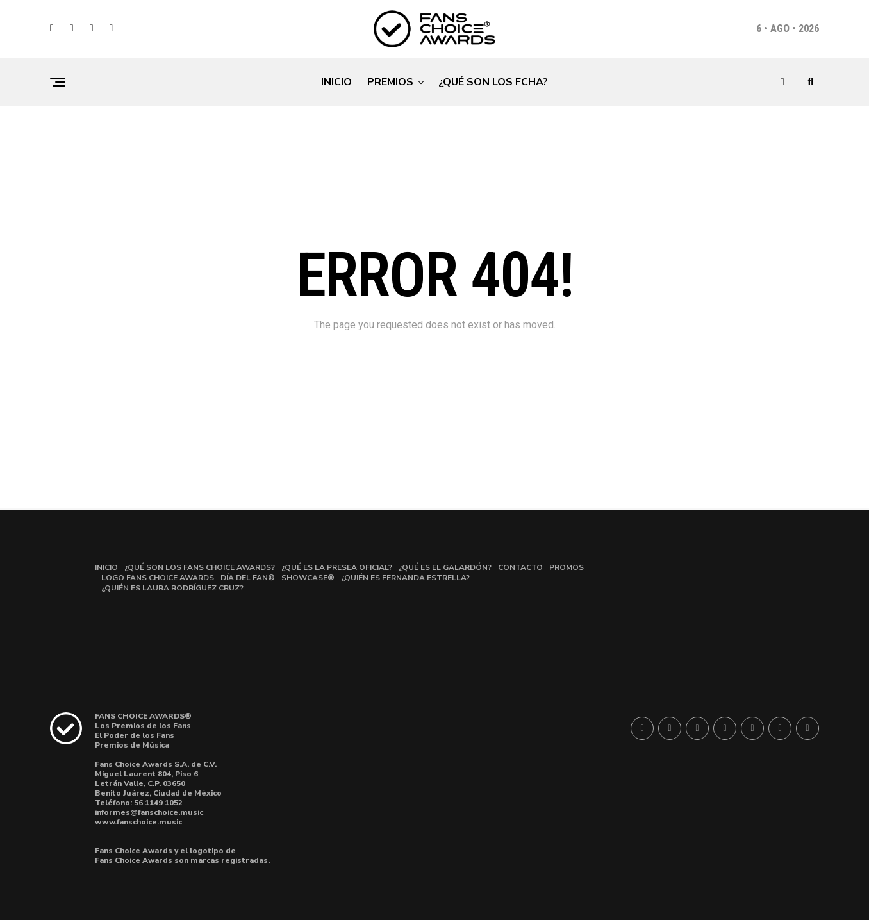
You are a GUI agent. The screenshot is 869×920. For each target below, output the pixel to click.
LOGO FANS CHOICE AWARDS (157, 578)
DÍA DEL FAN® (247, 578)
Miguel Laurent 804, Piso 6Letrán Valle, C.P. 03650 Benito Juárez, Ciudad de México (158, 783)
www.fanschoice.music (138, 822)
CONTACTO (520, 567)
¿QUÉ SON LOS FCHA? (493, 82)
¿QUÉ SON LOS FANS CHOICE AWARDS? (199, 567)
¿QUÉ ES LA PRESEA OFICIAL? (336, 567)
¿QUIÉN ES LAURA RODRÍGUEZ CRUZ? (172, 588)
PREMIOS (390, 82)
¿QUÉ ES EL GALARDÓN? (445, 567)
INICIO (336, 82)
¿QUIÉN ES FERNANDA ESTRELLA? (405, 578)
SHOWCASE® (308, 578)
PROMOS (566, 567)
